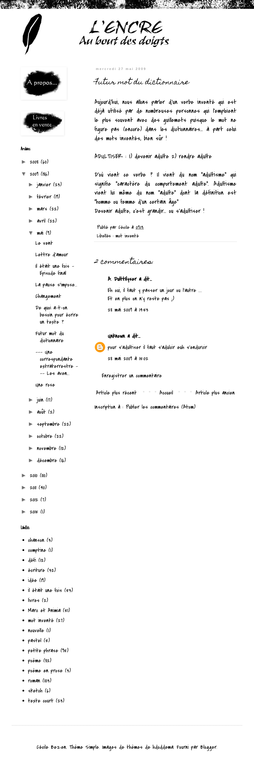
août (42, 412)
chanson (36, 540)
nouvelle (36, 631)
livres (34, 600)
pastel (34, 641)
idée (32, 580)
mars (43, 209)
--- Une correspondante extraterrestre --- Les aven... (56, 362)
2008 (35, 162)
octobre (46, 436)
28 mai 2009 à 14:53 (128, 310)
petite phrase (43, 651)
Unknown (116, 336)
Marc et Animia (44, 610)
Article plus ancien (215, 393)
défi (32, 560)
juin (41, 400)
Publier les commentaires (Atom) (161, 407)
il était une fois (45, 590)
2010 (35, 476)
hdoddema (163, 747)
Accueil (166, 393)
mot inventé (127, 235)
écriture (36, 570)
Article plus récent (116, 393)
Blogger (208, 747)
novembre (48, 448)
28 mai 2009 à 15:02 (128, 359)
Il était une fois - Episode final (54, 269)
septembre (49, 424)
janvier (45, 185)
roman (34, 681)
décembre (48, 460)
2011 (34, 488)
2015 (35, 512)
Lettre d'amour (51, 255)
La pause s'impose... (56, 285)
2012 (35, 500)
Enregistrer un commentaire (132, 376)
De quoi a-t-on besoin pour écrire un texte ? (56, 315)
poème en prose (45, 671)
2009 (35, 174)
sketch (35, 691)
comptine (37, 550)
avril (42, 221)
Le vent (44, 243)
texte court (40, 701)
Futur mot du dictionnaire (49, 337)
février (45, 197)
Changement (48, 296)
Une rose (45, 385)
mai (41, 233)
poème (34, 661)
